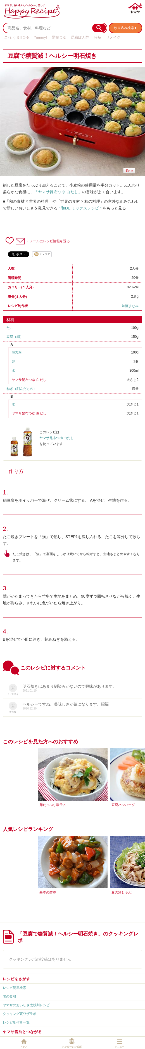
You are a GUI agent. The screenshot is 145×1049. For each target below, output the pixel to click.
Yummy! (40, 37)
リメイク (113, 37)
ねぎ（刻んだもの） (21, 389)
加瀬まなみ (130, 306)
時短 (97, 37)
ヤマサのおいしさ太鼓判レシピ (26, 1005)
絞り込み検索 (124, 28)
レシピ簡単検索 (14, 988)
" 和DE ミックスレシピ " (80, 208)
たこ (9, 328)
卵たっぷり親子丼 (52, 805)
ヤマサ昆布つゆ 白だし (29, 380)
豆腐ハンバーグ (123, 805)
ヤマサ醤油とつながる (22, 1032)
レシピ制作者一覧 (16, 1022)
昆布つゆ (59, 37)
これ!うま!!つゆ (16, 37)
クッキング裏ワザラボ (19, 1014)
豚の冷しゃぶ (121, 892)
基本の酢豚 (47, 892)
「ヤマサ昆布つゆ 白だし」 (58, 192)
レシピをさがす (16, 979)
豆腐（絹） (14, 337)
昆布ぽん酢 (80, 37)
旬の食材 (9, 996)
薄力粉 (17, 352)
